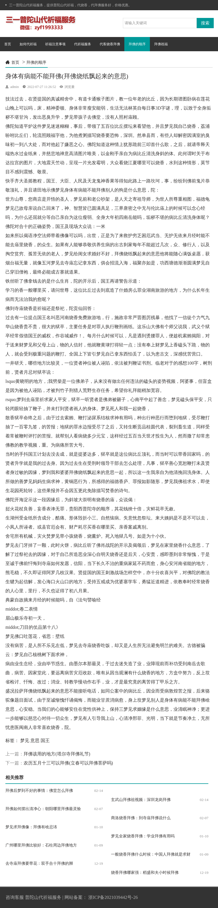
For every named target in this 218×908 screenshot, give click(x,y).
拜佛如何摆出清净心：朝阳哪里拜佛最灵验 (43, 809)
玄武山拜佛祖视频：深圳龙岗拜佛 (141, 800)
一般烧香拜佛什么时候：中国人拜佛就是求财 (150, 854)
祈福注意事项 (55, 44)
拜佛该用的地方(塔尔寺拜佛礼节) (57, 753)
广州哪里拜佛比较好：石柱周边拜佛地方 (41, 845)
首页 (7, 44)
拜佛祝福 (161, 44)
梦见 (24, 740)
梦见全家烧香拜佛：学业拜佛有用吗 (143, 836)
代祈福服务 (82, 44)
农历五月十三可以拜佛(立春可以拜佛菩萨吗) (68, 763)
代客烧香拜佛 (110, 44)
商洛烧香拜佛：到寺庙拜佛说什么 (141, 818)
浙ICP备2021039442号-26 (113, 897)
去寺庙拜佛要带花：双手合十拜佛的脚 (39, 863)
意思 (34, 740)
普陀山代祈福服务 (43, 897)
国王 (45, 740)
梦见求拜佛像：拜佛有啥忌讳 (31, 827)
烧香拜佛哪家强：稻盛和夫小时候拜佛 (145, 872)
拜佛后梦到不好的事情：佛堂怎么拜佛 (39, 790)
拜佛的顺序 (137, 44)
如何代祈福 (28, 44)
